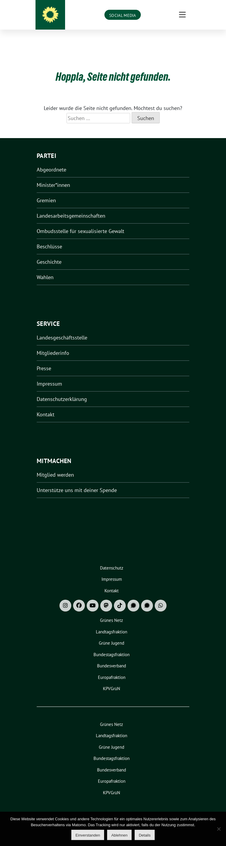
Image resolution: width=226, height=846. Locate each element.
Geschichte (49, 252)
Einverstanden (87, 835)
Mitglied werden (55, 465)
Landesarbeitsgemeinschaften (71, 206)
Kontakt (45, 405)
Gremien (46, 191)
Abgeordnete (51, 160)
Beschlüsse (49, 237)
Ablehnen (119, 835)
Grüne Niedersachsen (121, 15)
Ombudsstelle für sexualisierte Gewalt (80, 222)
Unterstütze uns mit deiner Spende (77, 481)
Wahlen (45, 268)
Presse (44, 359)
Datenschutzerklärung (62, 389)
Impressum (49, 374)
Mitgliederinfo (53, 343)
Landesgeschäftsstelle (62, 328)
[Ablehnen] (219, 829)
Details (145, 835)
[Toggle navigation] (182, 40)
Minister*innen (53, 175)
